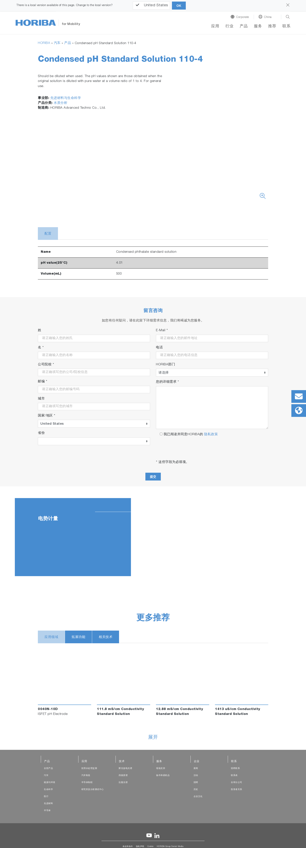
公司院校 (46, 364)
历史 (196, 789)
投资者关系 (236, 789)
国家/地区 (46, 415)
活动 (196, 775)
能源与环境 (49, 782)
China (268, 17)
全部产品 (48, 768)
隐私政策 (211, 434)
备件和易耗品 (163, 775)
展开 (153, 737)
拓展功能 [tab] (78, 637)
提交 (153, 476)
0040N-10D (48, 709)
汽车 (57, 43)
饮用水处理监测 (89, 768)
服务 (258, 26)
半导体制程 (87, 782)
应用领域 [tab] (51, 637)
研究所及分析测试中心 (92, 789)
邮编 (42, 382)
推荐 (272, 26)
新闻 (196, 768)
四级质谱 (123, 775)
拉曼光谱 (123, 782)
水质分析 (60, 103)
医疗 (46, 797)
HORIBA (44, 43)
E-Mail (162, 330)
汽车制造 (85, 775)
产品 (244, 26)
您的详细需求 (167, 382)
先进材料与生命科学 (65, 98)
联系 (286, 26)
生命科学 (48, 789)
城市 (41, 398)
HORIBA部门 (165, 364)
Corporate (242, 17)
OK (178, 5)
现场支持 (160, 768)
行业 (229, 26)
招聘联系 (235, 768)
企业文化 (198, 797)
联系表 (234, 775)
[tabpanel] (153, 537)
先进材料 (48, 804)
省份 (41, 433)
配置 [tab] (47, 234)
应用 (215, 26)
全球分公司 (236, 782)
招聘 (196, 782)
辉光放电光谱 (125, 768)
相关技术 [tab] (105, 637)
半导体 (47, 811)
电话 (159, 347)
